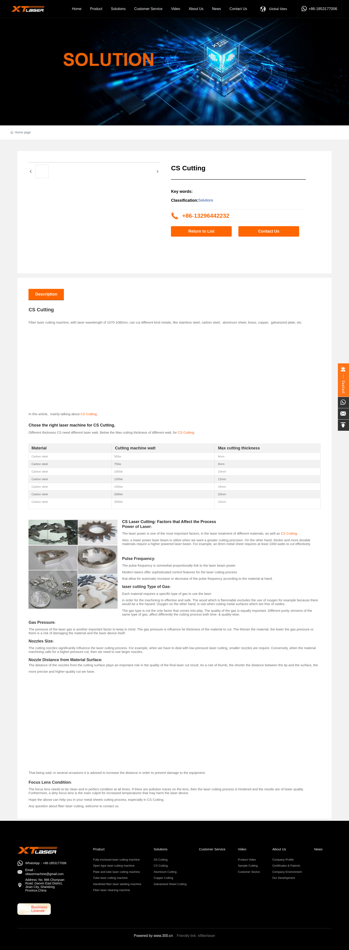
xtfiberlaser (206, 936)
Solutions (205, 200)
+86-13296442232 (205, 215)
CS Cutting (89, 414)
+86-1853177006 (322, 9)
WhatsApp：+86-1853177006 (45, 863)
